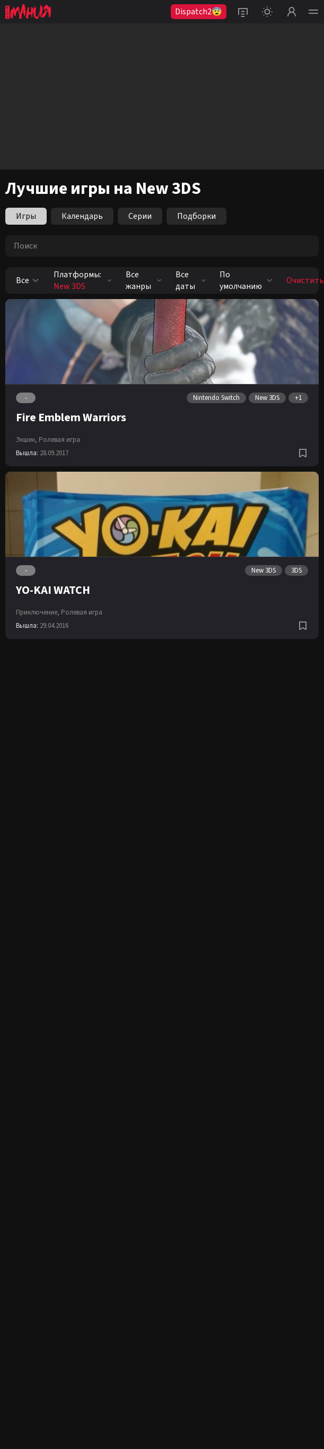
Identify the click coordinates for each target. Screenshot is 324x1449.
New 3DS (267, 398)
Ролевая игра (59, 440)
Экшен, (26, 440)
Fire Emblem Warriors (71, 417)
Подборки (196, 216)
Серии (140, 216)
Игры (26, 216)
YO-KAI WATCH (53, 590)
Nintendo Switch (216, 398)
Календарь (82, 216)
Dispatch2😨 (198, 12)
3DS (296, 570)
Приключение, (37, 612)
